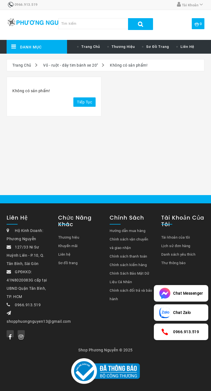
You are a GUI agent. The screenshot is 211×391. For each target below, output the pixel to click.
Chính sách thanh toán (128, 256)
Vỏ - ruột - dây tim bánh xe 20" (70, 65)
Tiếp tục (84, 102)
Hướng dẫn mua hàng (127, 231)
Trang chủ (90, 47)
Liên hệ (187, 47)
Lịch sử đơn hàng (175, 246)
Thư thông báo (173, 263)
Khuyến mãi (68, 246)
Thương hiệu (123, 47)
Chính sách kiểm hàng (128, 265)
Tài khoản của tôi (175, 237)
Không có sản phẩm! (129, 65)
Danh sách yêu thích (178, 254)
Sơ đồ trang (157, 47)
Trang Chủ (21, 65)
